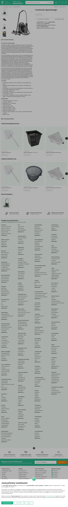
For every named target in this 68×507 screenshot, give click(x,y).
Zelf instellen (19, 503)
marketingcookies (50, 496)
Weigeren (29, 503)
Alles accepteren (7, 503)
